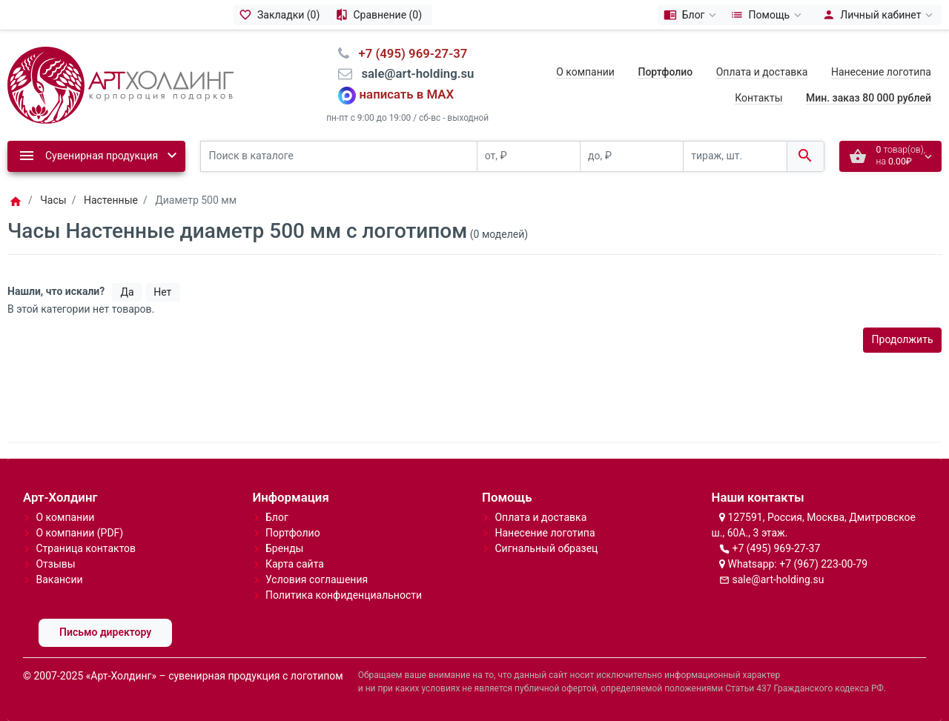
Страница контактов (86, 548)
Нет (162, 292)
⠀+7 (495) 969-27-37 (408, 53)
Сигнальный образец (546, 548)
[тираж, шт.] (735, 157)
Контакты (758, 98)
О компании (585, 72)
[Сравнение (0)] (380, 14)
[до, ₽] (632, 157)
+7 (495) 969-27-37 (776, 548)
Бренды (284, 548)
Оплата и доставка (762, 72)
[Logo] (120, 84)
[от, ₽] (529, 157)
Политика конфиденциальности (343, 595)
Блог (276, 517)
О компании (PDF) (79, 533)
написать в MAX (407, 94)
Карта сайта (294, 564)
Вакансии (59, 579)
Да (127, 292)
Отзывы (55, 564)
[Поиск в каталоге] (338, 157)
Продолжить (902, 339)
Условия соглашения (316, 579)
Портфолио (292, 533)
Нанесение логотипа (881, 72)
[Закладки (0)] (282, 14)
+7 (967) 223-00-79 (823, 564)
